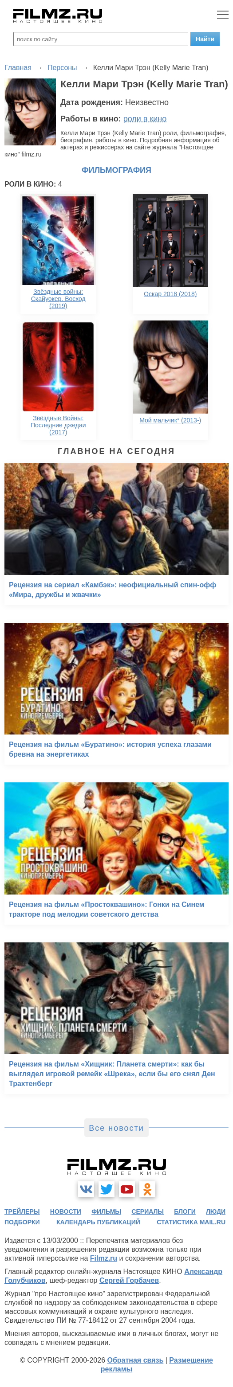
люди (215, 1211)
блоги (184, 1211)
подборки (22, 1222)
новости (65, 1211)
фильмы (106, 1211)
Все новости (116, 1128)
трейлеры (22, 1211)
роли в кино (145, 118)
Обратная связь (135, 1360)
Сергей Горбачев (129, 1280)
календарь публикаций (98, 1222)
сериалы (147, 1211)
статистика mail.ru (191, 1222)
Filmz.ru (103, 1258)
